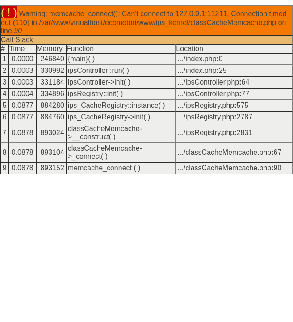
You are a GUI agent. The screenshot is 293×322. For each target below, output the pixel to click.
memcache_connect (100, 168)
